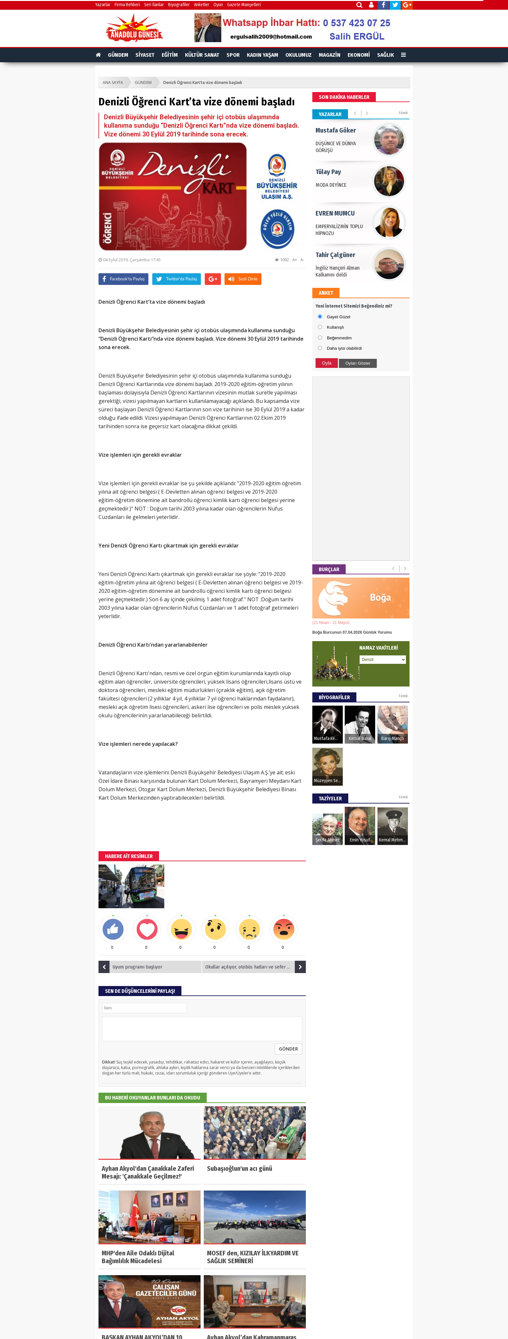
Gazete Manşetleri (244, 4)
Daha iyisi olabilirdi (344, 348)
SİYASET (145, 55)
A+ (294, 260)
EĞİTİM (170, 55)
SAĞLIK (385, 55)
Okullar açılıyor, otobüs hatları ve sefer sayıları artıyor (255, 967)
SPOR (233, 55)
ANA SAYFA (113, 82)
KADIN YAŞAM (262, 55)
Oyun (218, 4)
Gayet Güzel (338, 316)
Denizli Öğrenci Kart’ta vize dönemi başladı (202, 82)
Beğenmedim (339, 337)
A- (302, 260)
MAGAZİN (330, 55)
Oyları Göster (357, 363)
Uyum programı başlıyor (130, 967)
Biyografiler (179, 4)
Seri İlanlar (154, 4)
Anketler (201, 4)
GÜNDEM (118, 55)
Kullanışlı (335, 327)
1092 (282, 260)
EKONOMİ (359, 55)
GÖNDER (288, 1049)
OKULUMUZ (298, 55)
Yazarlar (102, 4)
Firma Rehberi (127, 4)
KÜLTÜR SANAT (202, 55)
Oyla (326, 363)
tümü (403, 113)
